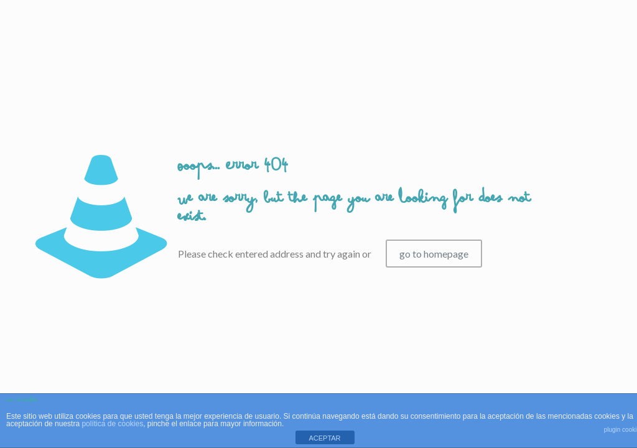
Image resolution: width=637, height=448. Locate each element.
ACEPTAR (324, 438)
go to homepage (433, 253)
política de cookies (112, 423)
